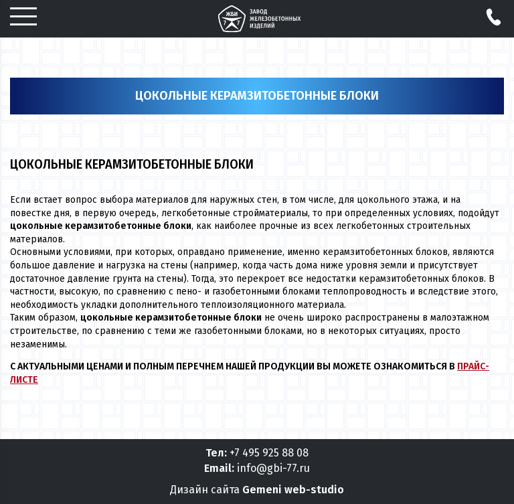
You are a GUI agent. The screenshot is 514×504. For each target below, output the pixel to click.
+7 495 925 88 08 (269, 452)
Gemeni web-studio (293, 489)
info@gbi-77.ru (273, 468)
